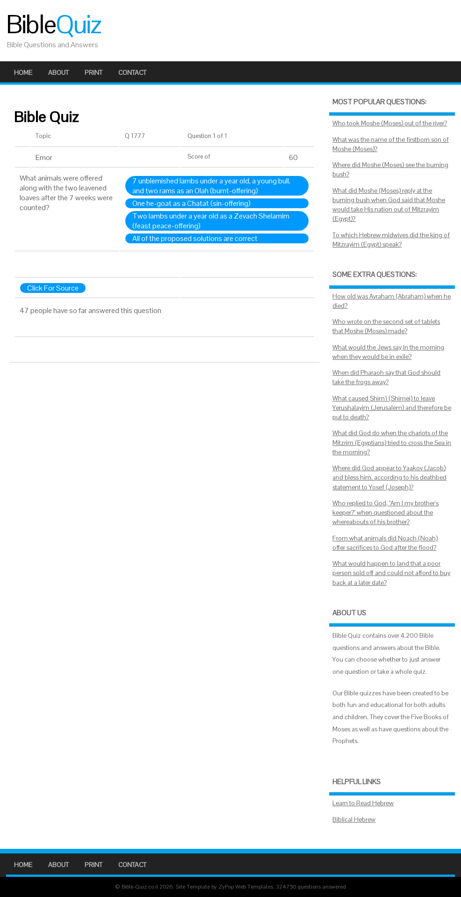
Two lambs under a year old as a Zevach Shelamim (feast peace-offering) (210, 221)
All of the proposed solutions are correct (195, 238)
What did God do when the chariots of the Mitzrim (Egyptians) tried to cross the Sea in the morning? (391, 442)
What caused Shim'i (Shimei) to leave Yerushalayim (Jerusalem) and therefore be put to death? (391, 408)
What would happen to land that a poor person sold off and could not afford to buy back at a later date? (391, 573)
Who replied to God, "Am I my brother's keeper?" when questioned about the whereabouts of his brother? (385, 512)
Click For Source (53, 288)
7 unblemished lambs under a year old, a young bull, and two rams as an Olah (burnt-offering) (211, 186)
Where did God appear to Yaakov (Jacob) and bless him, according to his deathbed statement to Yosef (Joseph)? (389, 477)
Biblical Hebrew (353, 820)
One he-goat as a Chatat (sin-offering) (191, 203)
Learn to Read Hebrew (363, 803)
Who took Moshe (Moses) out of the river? (389, 123)
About (58, 72)
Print (93, 72)
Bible (53, 24)
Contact (132, 72)
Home (23, 72)
